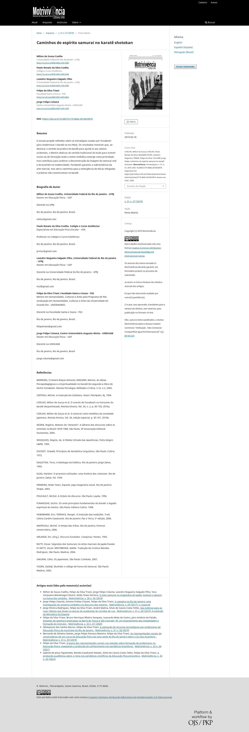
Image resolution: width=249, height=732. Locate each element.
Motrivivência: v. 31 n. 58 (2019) (112, 630)
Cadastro (202, 2)
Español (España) (183, 47)
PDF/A (132, 121)
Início (39, 33)
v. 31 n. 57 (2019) (66, 33)
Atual (34, 22)
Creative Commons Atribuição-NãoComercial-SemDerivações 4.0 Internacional (130, 697)
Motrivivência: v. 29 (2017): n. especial (129, 604)
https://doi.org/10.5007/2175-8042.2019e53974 (67, 118)
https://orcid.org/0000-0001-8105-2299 (53, 108)
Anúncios (62, 22)
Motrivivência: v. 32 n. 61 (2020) (85, 623)
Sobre (75, 22)
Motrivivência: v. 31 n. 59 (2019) (60, 639)
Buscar (210, 22)
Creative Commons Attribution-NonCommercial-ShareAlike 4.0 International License (143, 251)
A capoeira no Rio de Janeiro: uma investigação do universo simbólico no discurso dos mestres (97, 603)
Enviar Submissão (185, 66)
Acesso (214, 2)
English (178, 42)
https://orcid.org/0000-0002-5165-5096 (53, 63)
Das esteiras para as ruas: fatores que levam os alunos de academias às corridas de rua (102, 609)
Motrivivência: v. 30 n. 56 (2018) (86, 598)
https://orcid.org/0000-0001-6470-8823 (53, 97)
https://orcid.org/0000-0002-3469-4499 (53, 74)
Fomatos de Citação (136, 186)
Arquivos (47, 22)
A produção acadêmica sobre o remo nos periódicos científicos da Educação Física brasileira (101, 654)
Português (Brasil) (184, 52)
